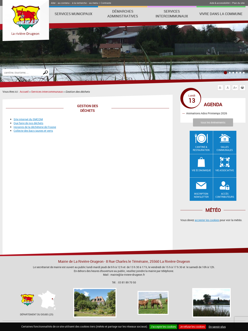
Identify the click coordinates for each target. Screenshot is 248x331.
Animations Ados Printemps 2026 (206, 113)
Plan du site (238, 2)
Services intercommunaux (172, 13)
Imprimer (243, 88)
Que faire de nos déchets (28, 123)
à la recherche (79, 2)
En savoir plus (217, 326)
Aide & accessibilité (220, 2)
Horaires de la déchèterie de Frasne (35, 127)
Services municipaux (73, 13)
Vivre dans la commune (221, 13)
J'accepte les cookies (163, 326)
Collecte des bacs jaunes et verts (33, 131)
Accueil (24, 91)
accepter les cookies (207, 220)
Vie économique (201, 170)
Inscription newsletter (201, 195)
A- (220, 88)
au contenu (64, 2)
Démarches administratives (122, 13)
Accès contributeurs (224, 195)
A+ (235, 88)
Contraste (106, 2)
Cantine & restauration (201, 148)
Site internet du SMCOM (28, 119)
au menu (93, 2)
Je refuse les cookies (192, 326)
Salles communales (225, 148)
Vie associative (224, 170)
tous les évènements (213, 122)
